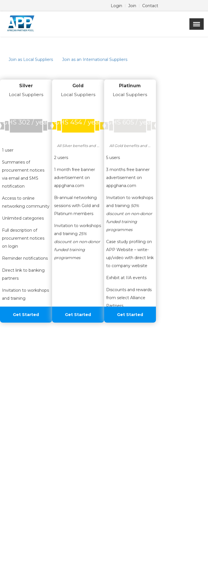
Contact (150, 5)
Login (116, 5)
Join (132, 5)
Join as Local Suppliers (31, 59)
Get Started (26, 314)
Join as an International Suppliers (94, 59)
